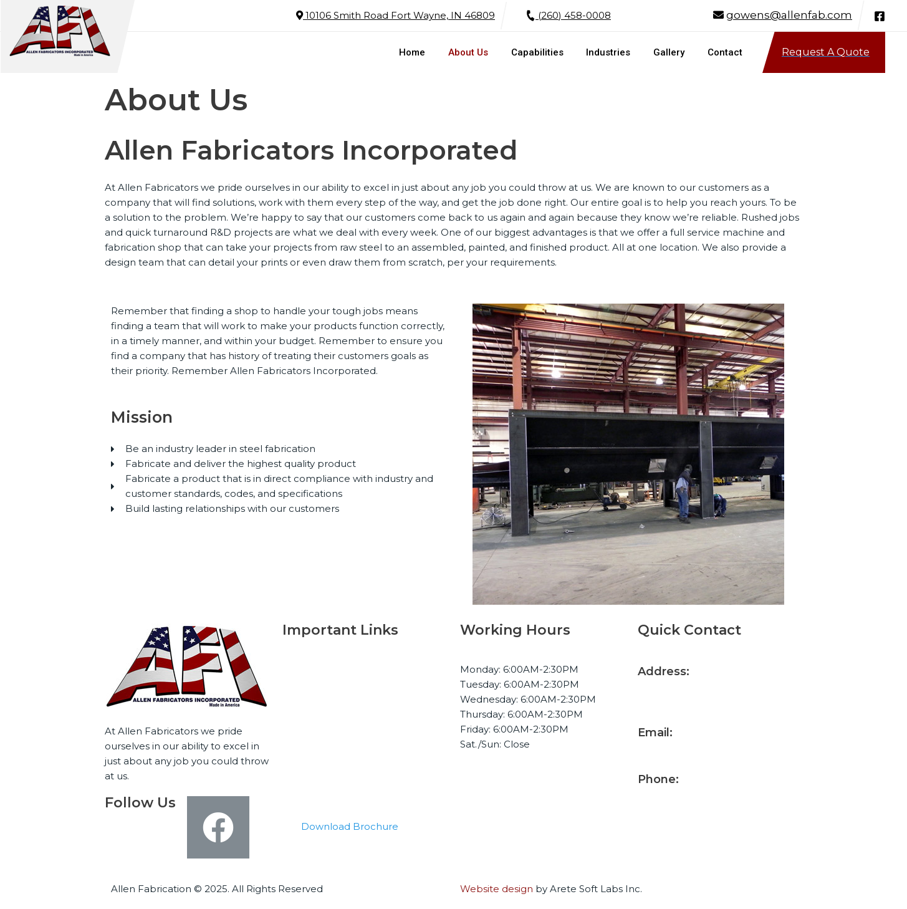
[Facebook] (879, 16)
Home (310, 672)
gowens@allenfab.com (789, 15)
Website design (496, 889)
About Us (317, 693)
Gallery (311, 755)
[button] (349, 827)
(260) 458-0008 (568, 15)
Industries (318, 734)
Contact (314, 775)
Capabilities (322, 713)
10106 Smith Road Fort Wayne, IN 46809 (395, 15)
